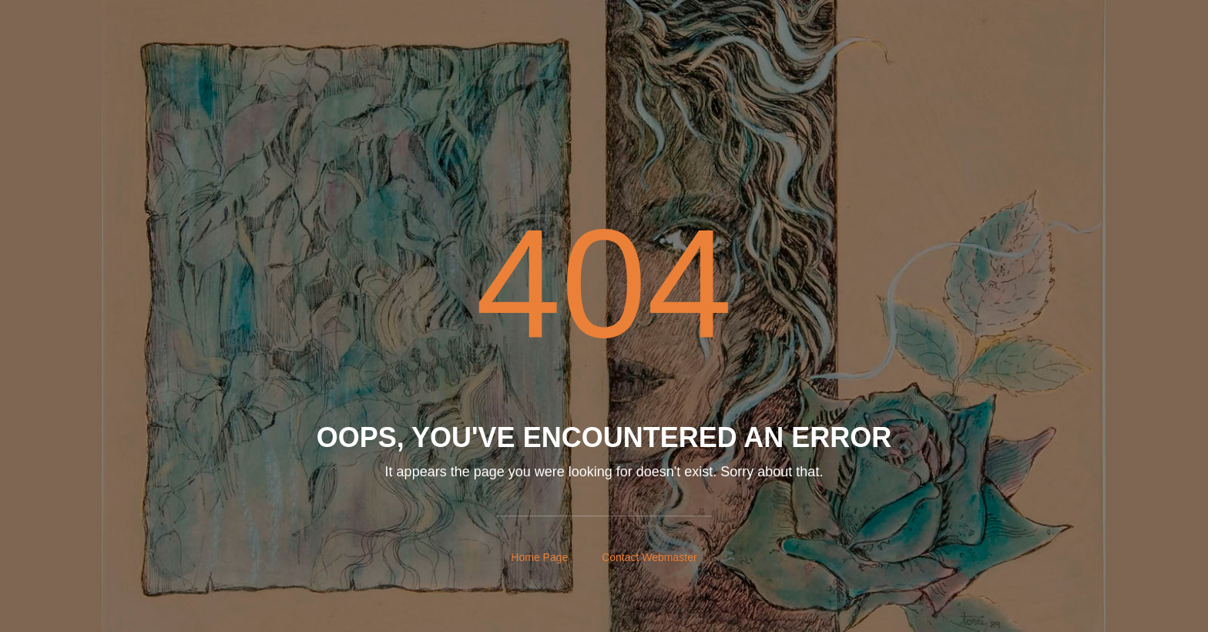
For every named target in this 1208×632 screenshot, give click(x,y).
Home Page (539, 557)
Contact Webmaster (649, 557)
